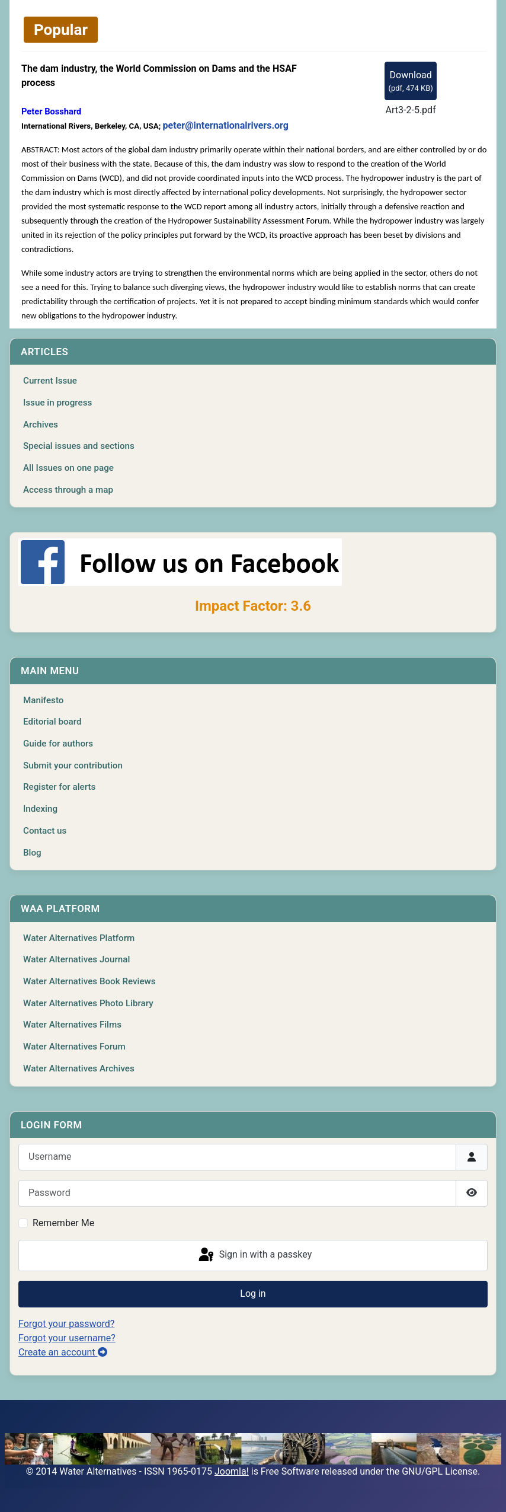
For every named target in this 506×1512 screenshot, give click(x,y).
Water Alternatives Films (72, 1024)
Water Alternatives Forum (74, 1046)
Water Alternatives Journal (76, 959)
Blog (32, 852)
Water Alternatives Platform (78, 938)
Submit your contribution (73, 765)
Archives (40, 424)
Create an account (62, 1352)
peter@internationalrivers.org (226, 125)
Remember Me (63, 1223)
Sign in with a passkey (254, 1255)
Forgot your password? (66, 1323)
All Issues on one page (68, 467)
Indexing (40, 808)
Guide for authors (58, 743)
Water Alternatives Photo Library (88, 1003)
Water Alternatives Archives (78, 1068)
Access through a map (68, 489)
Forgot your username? (67, 1338)
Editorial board (52, 721)
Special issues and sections (78, 446)
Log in (252, 1293)
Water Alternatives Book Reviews (89, 981)
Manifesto (43, 700)
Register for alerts (59, 786)
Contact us (44, 830)
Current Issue (50, 380)
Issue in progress (57, 402)
